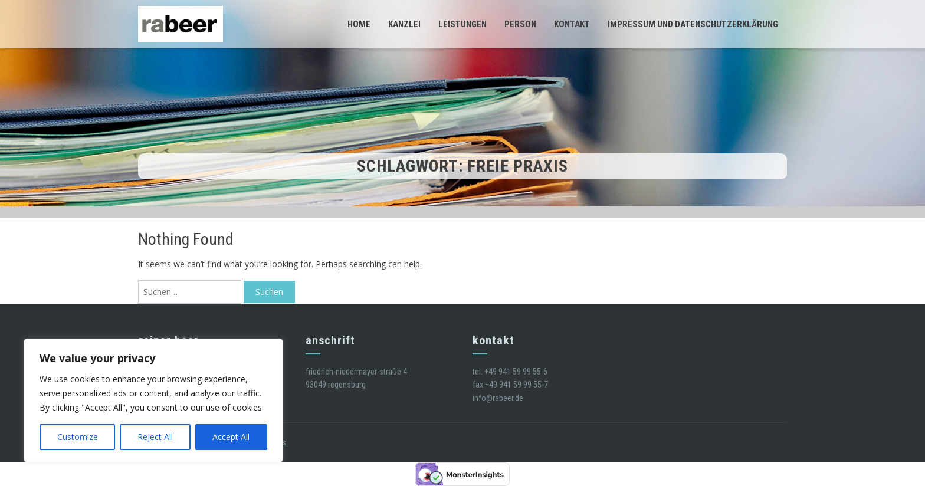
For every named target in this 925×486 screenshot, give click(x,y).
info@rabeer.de (498, 398)
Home (358, 24)
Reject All (155, 436)
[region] (153, 400)
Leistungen (462, 24)
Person (520, 24)
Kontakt (572, 24)
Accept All (231, 436)
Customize (77, 436)
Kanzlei (404, 24)
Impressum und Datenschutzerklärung (693, 24)
